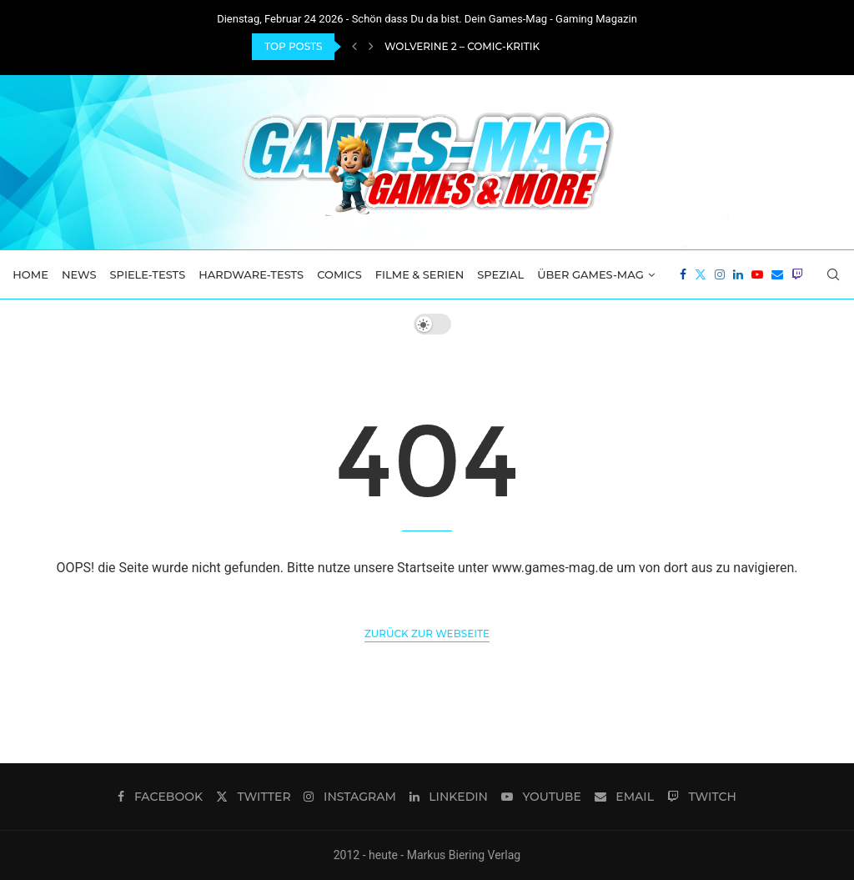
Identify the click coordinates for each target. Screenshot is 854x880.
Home (30, 274)
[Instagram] (720, 274)
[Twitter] (700, 274)
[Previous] (354, 46)
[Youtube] (757, 274)
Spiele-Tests (148, 274)
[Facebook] (683, 274)
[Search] (833, 274)
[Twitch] (797, 274)
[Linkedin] (738, 274)
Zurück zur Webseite (427, 633)
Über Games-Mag (590, 274)
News (79, 274)
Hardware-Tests (251, 274)
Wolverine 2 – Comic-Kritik (462, 46)
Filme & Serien (420, 274)
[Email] (777, 274)
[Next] (371, 46)
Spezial (500, 274)
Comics (339, 274)
